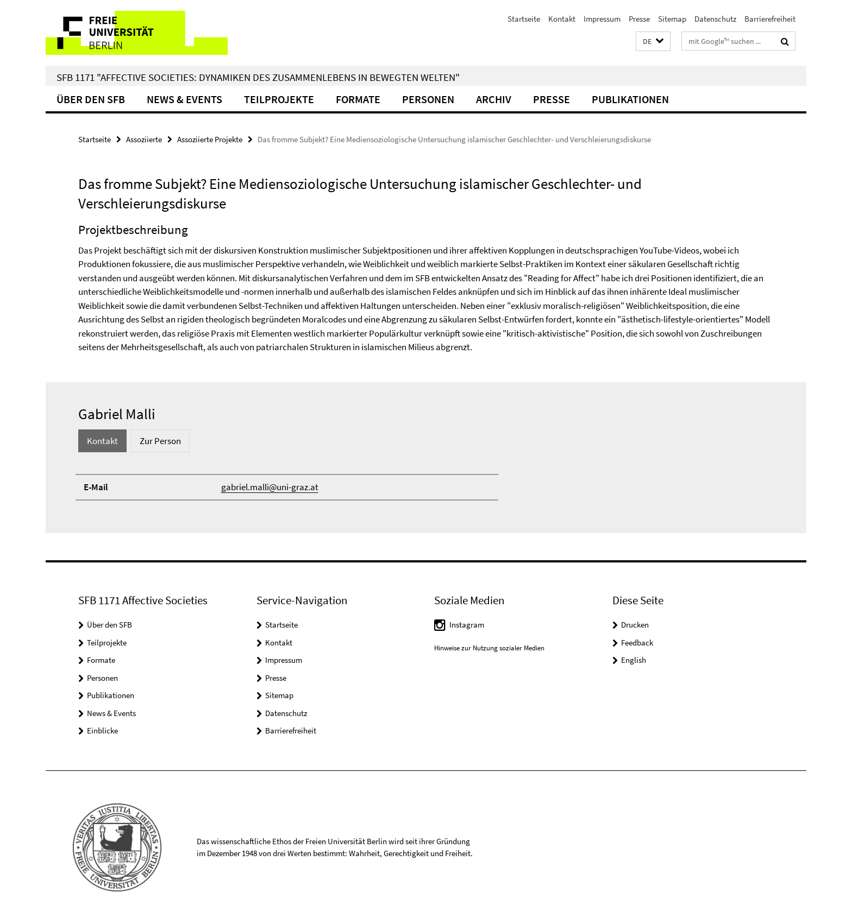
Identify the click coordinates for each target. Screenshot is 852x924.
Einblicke (102, 730)
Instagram (466, 624)
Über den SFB (91, 99)
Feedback (637, 642)
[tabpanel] (426, 487)
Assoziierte (144, 139)
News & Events (184, 99)
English (633, 660)
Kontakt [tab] (102, 441)
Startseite (524, 19)
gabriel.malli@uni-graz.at (269, 487)
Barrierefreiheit (769, 19)
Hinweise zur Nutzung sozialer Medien (489, 648)
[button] (653, 41)
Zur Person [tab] (160, 441)
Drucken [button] (635, 624)
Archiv (493, 99)
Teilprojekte (279, 99)
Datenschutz (715, 19)
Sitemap (672, 19)
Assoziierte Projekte (209, 139)
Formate (358, 99)
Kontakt (561, 19)
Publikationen (630, 99)
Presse (639, 19)
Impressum (602, 19)
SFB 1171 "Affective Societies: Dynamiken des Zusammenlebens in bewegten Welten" (258, 77)
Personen (428, 99)
